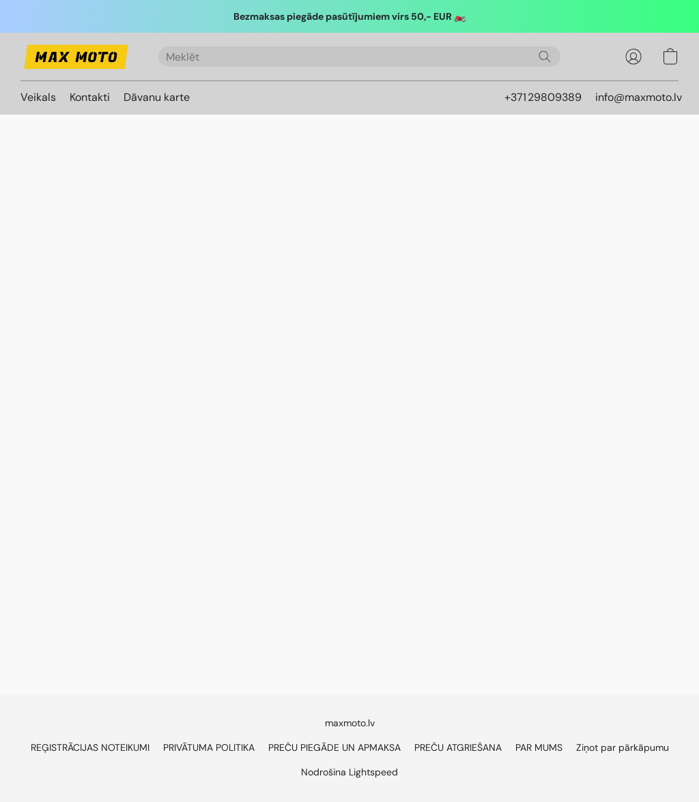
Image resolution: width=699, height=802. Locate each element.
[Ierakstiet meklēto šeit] (359, 56)
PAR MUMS (538, 747)
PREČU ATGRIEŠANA (458, 747)
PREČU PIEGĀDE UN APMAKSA (334, 747)
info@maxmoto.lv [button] (638, 97)
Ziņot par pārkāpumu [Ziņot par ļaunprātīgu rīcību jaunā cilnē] (622, 747)
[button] (75, 57)
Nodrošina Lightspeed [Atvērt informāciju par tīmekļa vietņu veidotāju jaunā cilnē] (349, 772)
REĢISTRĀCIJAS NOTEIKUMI (90, 747)
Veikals (38, 97)
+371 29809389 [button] (543, 97)
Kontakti (90, 97)
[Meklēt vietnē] (544, 56)
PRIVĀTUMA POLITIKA (209, 747)
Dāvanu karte (157, 97)
